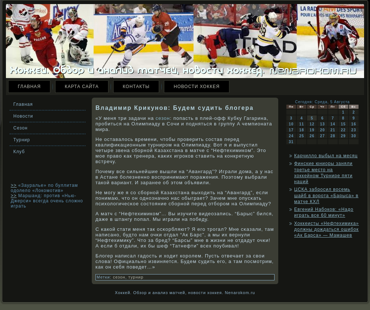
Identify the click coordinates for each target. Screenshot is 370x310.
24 (291, 136)
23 (353, 130)
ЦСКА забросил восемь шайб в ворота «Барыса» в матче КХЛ (326, 195)
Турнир (21, 139)
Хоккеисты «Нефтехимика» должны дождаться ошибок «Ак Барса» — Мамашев (326, 229)
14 (332, 124)
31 (291, 142)
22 (343, 130)
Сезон (20, 128)
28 (332, 136)
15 (343, 124)
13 (322, 124)
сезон (163, 118)
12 (312, 124)
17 (291, 130)
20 (322, 130)
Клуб (19, 151)
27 (322, 136)
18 (301, 130)
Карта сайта (82, 86)
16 (353, 124)
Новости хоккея (196, 86)
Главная (29, 86)
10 (291, 124)
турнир (136, 277)
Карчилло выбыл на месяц (326, 155)
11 (301, 124)
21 (332, 130)
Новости (23, 116)
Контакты (136, 86)
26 (312, 136)
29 (343, 136)
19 (312, 130)
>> (14, 185)
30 (353, 136)
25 (301, 136)
